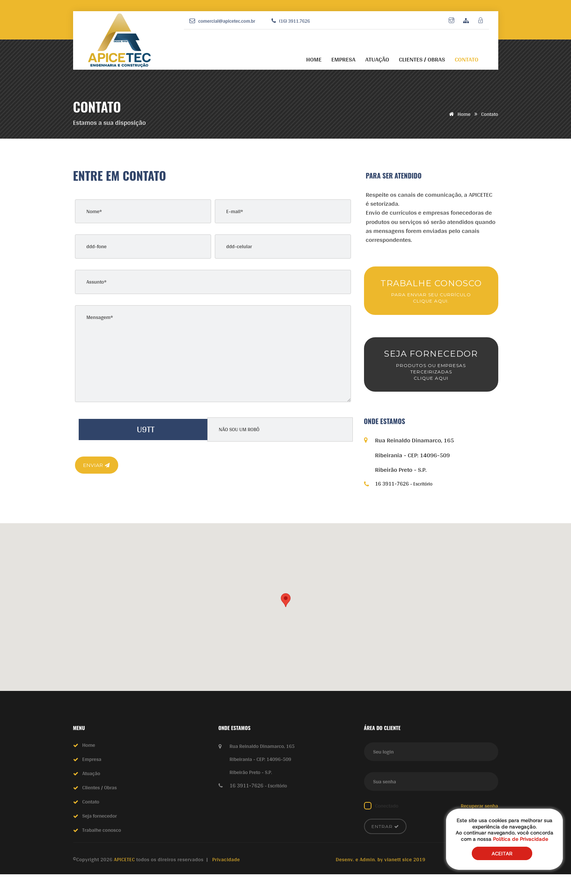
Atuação (91, 777)
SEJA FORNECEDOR (431, 368)
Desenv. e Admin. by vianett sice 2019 (380, 863)
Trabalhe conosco (101, 833)
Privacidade (226, 863)
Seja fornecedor (99, 819)
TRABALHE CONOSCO (431, 292)
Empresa (91, 763)
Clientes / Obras (99, 791)
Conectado (387, 809)
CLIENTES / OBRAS (422, 59)
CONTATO (466, 59)
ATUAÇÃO (377, 59)
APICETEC (125, 863)
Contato (90, 805)
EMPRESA (343, 59)
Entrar (385, 830)
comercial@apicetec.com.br (226, 21)
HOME (313, 59)
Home (458, 114)
